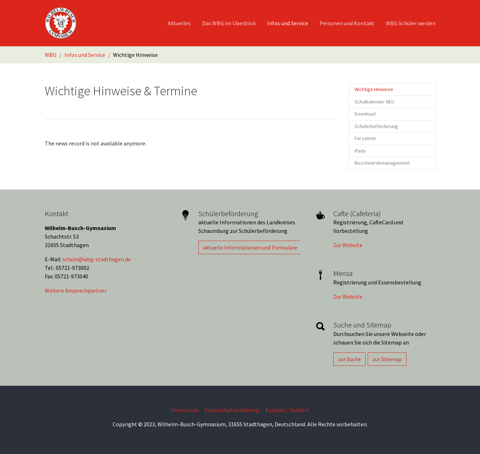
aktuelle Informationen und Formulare (250, 247)
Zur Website (347, 245)
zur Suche (349, 359)
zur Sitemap (387, 359)
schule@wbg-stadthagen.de (97, 259)
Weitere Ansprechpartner (76, 290)
